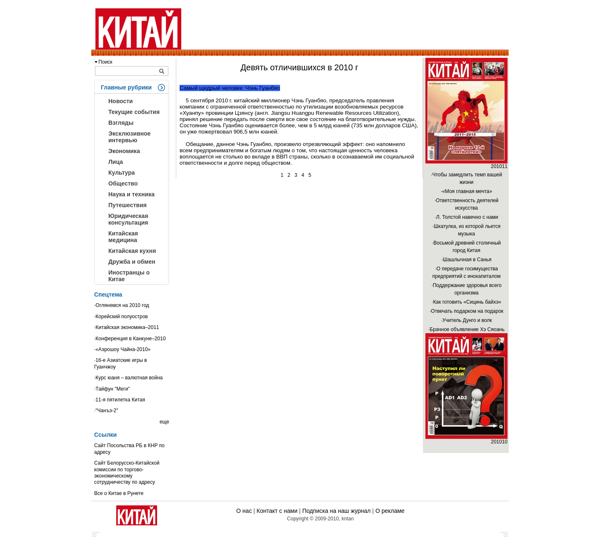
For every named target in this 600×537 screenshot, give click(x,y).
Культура (121, 172)
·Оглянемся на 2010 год (121, 305)
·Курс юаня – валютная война (128, 378)
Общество (123, 183)
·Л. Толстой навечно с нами (466, 217)
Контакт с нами (277, 510)
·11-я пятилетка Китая (119, 400)
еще (164, 422)
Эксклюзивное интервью (129, 137)
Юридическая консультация (128, 219)
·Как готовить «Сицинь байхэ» (466, 302)
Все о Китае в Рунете (118, 493)
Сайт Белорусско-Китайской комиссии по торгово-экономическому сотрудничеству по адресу (127, 472)
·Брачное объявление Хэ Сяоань (466, 329)
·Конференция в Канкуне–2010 (130, 339)
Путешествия (127, 205)
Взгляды (120, 122)
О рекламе (390, 510)
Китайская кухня (132, 250)
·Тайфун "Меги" (112, 389)
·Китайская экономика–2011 (126, 327)
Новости (120, 101)
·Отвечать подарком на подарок (466, 311)
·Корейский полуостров (121, 316)
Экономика (124, 151)
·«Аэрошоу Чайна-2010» (122, 349)
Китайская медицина (123, 236)
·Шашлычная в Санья (466, 259)
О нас (244, 510)
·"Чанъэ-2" (106, 410)
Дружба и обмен (131, 261)
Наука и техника (131, 194)
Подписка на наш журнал (336, 510)
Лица (115, 161)
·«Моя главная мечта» (466, 191)
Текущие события (134, 112)
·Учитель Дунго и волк (466, 320)
